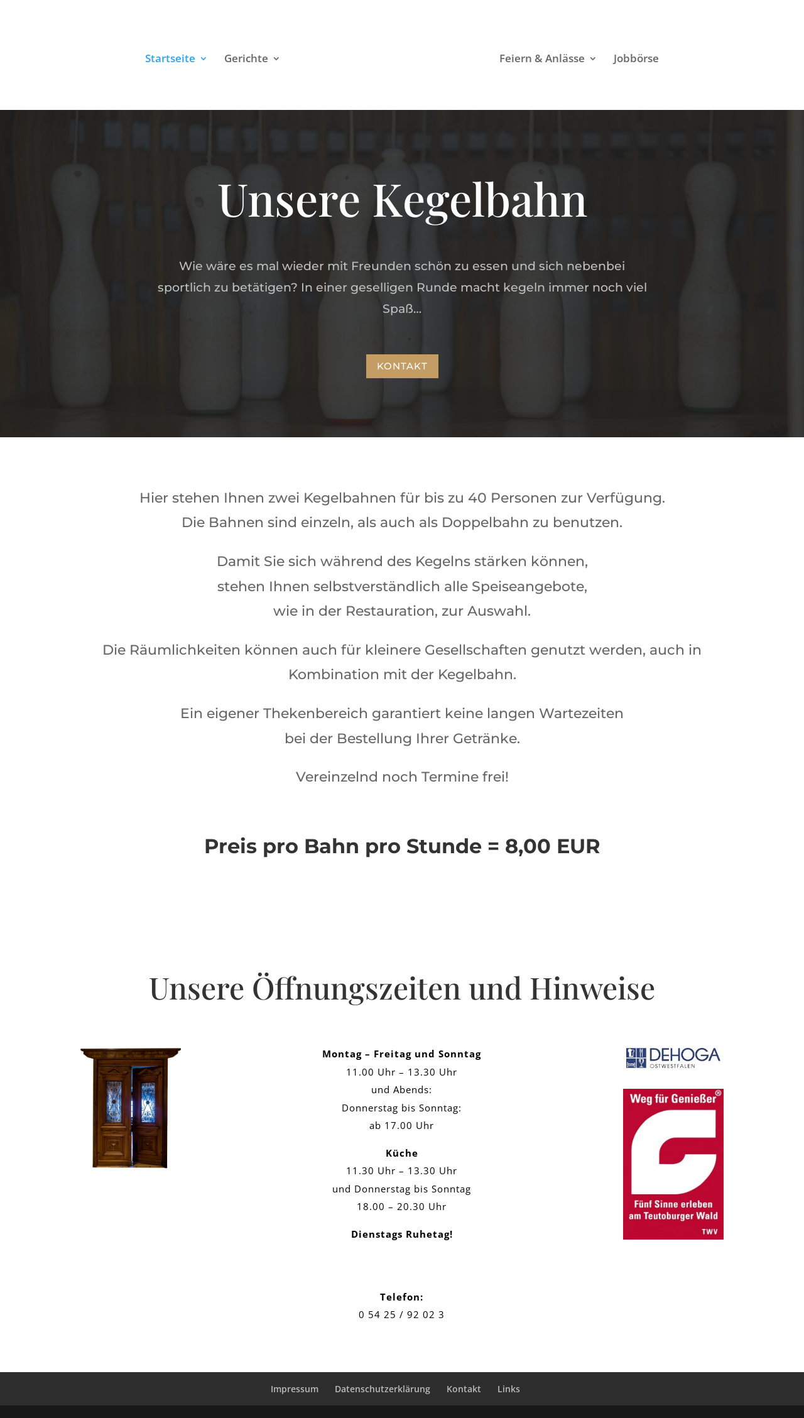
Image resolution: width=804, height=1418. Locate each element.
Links (508, 1389)
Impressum (294, 1389)
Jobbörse (676, 59)
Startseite (130, 59)
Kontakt (402, 366)
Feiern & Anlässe (582, 59)
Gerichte (206, 59)
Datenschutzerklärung (382, 1389)
